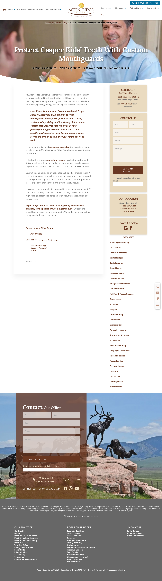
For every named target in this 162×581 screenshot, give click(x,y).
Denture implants (118, 278)
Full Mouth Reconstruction (122, 294)
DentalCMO (79, 570)
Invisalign (114, 304)
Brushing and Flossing (119, 242)
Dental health (116, 268)
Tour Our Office (21, 545)
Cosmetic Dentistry (44, 68)
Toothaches (115, 376)
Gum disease (115, 299)
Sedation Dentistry (75, 554)
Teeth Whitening (74, 559)
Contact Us (152, 8)
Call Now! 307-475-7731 (145, 3)
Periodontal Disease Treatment (81, 547)
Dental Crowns (73, 533)
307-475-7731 (36, 234)
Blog (66, 23)
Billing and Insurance (23, 547)
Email (51, 419)
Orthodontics (116, 325)
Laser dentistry (116, 314)
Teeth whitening (117, 366)
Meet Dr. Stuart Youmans (25, 535)
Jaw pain (113, 309)
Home (17, 533)
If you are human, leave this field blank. (41, 466)
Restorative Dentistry (119, 335)
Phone (51, 427)
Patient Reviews (134, 533)
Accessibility (20, 554)
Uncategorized (116, 381)
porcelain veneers (56, 160)
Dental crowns (116, 263)
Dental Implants (74, 535)
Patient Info (135, 8)
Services (105, 8)
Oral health (115, 319)
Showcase (120, 8)
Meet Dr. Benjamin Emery (25, 540)
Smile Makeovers (117, 356)
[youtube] (77, 489)
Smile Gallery (133, 531)
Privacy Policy (20, 552)
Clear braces (115, 247)
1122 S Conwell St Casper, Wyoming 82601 (38, 248)
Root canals (115, 340)
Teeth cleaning (116, 361)
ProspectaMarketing (116, 570)
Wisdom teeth (116, 387)
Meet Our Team (21, 543)
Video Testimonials (135, 535)
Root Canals (72, 552)
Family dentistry (69, 68)
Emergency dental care (120, 283)
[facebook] (65, 489)
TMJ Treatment (73, 561)
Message (51, 435)
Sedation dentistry (118, 345)
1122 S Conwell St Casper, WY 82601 (45, 480)
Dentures (71, 538)
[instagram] (71, 489)
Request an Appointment (25, 559)
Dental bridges (116, 258)
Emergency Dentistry (76, 540)
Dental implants (117, 273)
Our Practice (20, 531)
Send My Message (128, 170)
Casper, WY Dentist (53, 23)
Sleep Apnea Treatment (77, 557)
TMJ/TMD (114, 371)
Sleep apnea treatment (120, 350)
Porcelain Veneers (75, 550)
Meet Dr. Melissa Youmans (26, 538)
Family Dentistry (74, 543)
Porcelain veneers (94, 68)
